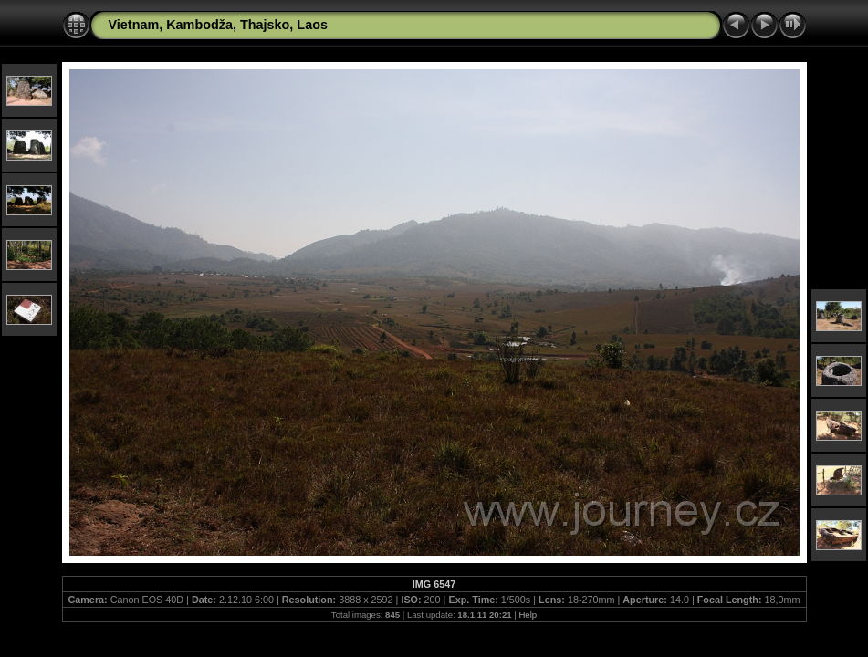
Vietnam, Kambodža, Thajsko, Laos (218, 24)
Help (527, 615)
